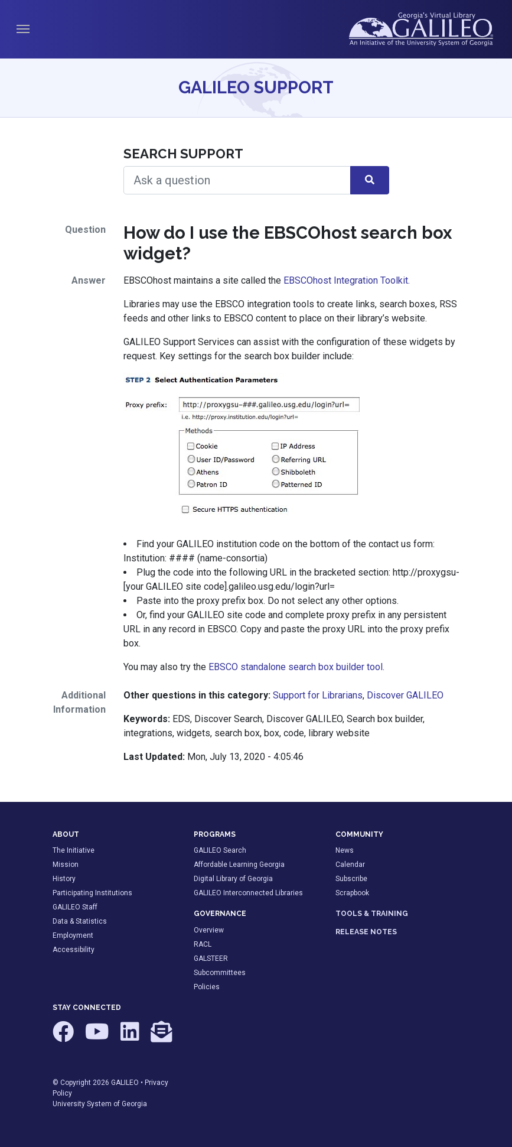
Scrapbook (352, 893)
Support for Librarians (318, 695)
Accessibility (73, 949)
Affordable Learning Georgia (239, 864)
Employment (73, 935)
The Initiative (73, 850)
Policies (207, 987)
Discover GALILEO (405, 695)
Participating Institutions (92, 893)
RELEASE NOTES (366, 932)
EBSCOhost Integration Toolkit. (346, 280)
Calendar (350, 864)
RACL (202, 944)
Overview (209, 930)
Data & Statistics (80, 921)
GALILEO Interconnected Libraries (248, 893)
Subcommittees (220, 973)
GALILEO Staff (75, 907)
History (64, 879)
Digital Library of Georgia (233, 879)
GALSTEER (211, 958)
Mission (66, 864)
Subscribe (351, 879)
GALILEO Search (220, 850)
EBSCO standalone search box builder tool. (296, 666)
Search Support (183, 153)
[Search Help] (237, 180)
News (344, 850)
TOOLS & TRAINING (371, 913)
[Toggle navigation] (23, 28)
